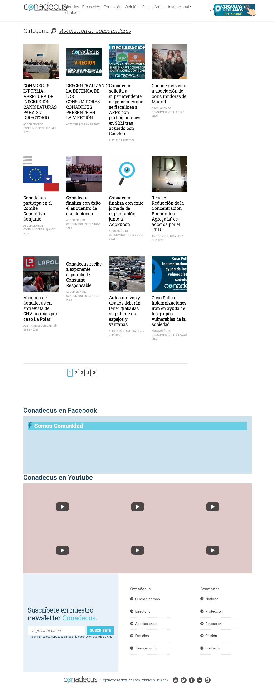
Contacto (73, 12)
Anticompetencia (164, 236)
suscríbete (100, 631)
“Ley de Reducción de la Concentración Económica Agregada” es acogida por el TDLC (168, 214)
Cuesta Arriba (153, 7)
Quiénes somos (147, 599)
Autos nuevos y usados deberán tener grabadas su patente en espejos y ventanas (124, 311)
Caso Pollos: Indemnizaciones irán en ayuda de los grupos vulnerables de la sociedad (169, 311)
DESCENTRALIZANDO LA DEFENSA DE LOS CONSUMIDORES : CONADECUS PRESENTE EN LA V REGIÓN (88, 101)
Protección (91, 7)
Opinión (132, 7)
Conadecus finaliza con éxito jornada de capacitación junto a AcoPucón (126, 211)
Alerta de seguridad (37, 325)
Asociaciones (146, 624)
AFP (111, 140)
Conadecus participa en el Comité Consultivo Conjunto (37, 208)
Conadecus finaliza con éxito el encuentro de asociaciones (83, 206)
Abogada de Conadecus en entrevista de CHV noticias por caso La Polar (40, 308)
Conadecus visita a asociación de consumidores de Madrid (169, 93)
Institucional (178, 7)
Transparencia (146, 648)
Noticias (72, 7)
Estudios (142, 636)
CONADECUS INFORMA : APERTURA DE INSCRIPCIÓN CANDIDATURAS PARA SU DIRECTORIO (40, 101)
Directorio (143, 611)
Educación (112, 7)
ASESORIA (72, 124)
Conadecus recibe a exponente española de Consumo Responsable (84, 274)
